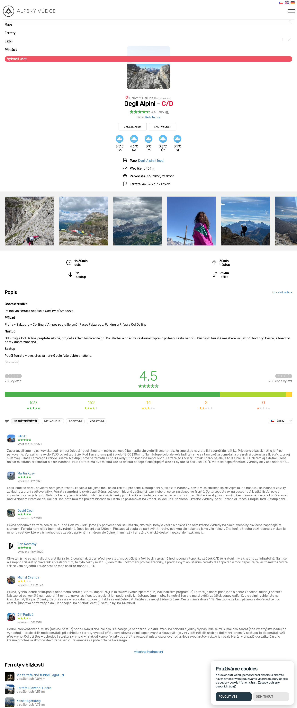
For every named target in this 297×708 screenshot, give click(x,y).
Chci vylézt (162, 126)
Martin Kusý (26, 473)
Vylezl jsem (132, 126)
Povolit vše (228, 696)
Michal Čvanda (28, 577)
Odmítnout (264, 696)
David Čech (26, 510)
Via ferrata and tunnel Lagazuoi (40, 675)
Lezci (9, 41)
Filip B (22, 436)
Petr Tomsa (152, 117)
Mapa (8, 24)
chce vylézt (280, 379)
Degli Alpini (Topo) (151, 161)
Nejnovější (52, 421)
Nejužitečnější (25, 421)
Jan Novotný (27, 544)
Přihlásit (11, 50)
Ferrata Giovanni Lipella (34, 688)
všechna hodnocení (148, 652)
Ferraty (10, 33)
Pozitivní (75, 421)
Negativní (96, 421)
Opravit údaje (282, 292)
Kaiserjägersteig (29, 701)
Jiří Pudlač (25, 614)
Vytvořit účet (17, 59)
